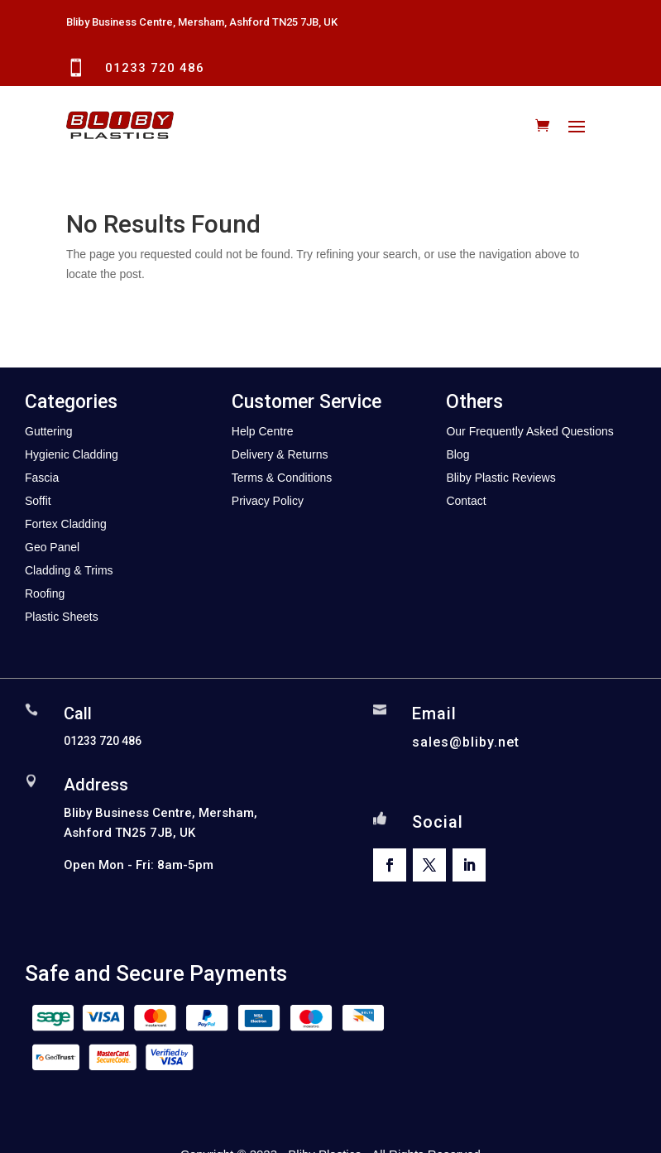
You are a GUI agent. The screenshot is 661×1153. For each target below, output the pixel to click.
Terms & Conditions (282, 477)
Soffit (38, 500)
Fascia (42, 477)
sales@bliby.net (466, 742)
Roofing (45, 593)
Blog (457, 454)
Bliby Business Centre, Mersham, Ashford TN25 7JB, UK (202, 22)
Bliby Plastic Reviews (500, 477)
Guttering (49, 431)
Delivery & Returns (280, 454)
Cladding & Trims (69, 570)
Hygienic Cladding (71, 454)
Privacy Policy (268, 500)
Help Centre (263, 431)
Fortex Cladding (66, 524)
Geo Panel (52, 547)
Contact (466, 500)
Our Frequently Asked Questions (529, 431)
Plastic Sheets (61, 616)
